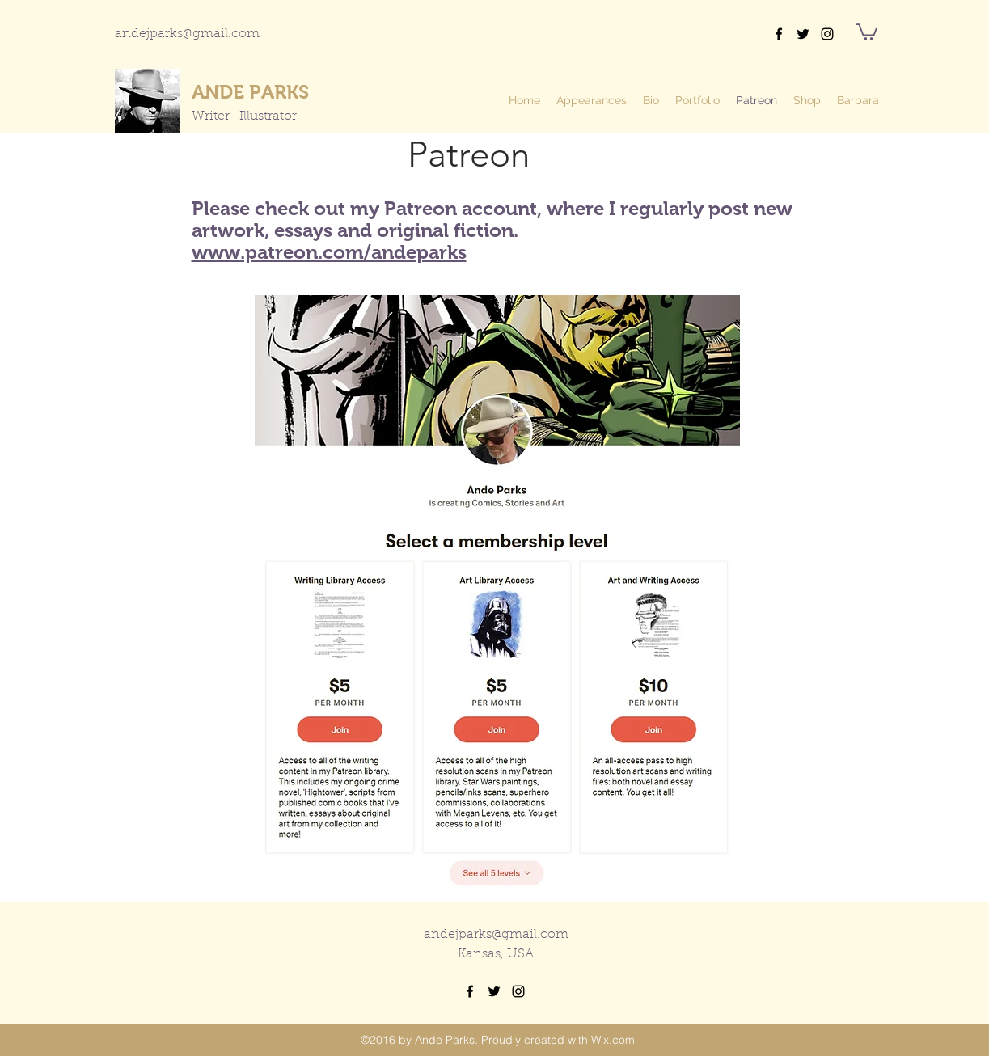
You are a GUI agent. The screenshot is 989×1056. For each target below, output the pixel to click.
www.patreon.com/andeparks (329, 252)
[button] (866, 31)
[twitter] (803, 34)
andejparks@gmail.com (187, 33)
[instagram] (827, 34)
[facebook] (779, 34)
